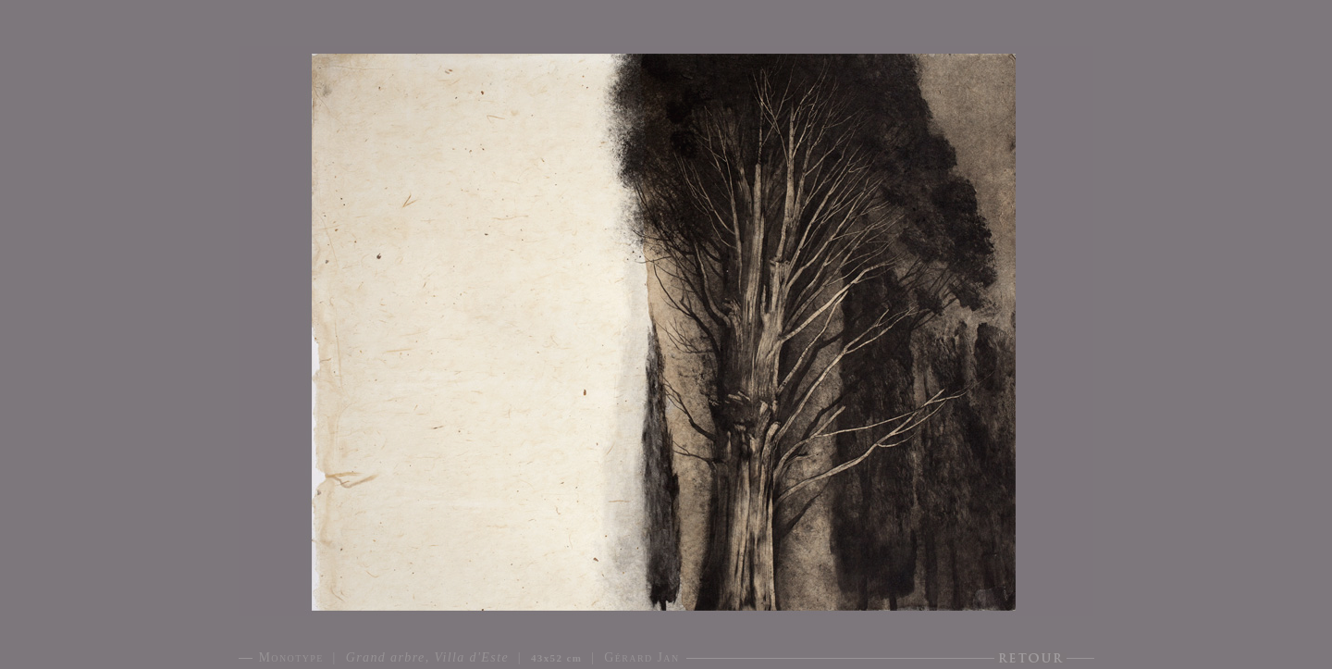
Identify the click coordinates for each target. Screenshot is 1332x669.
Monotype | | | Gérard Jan (469, 657)
